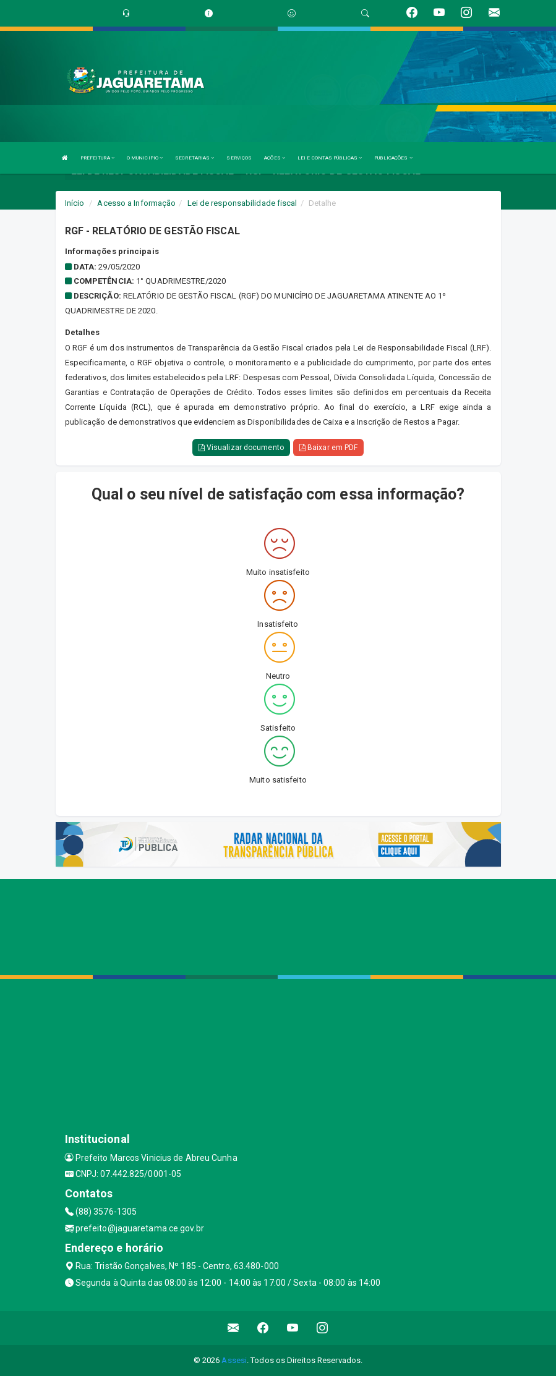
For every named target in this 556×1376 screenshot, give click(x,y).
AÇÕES (274, 158)
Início (75, 203)
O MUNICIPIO (145, 158)
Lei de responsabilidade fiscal (242, 203)
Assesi (234, 1360)
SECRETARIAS (194, 158)
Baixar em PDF (328, 447)
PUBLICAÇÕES (393, 158)
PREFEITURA (97, 158)
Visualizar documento (241, 447)
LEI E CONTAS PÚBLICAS (329, 158)
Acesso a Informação (136, 203)
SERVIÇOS (239, 158)
